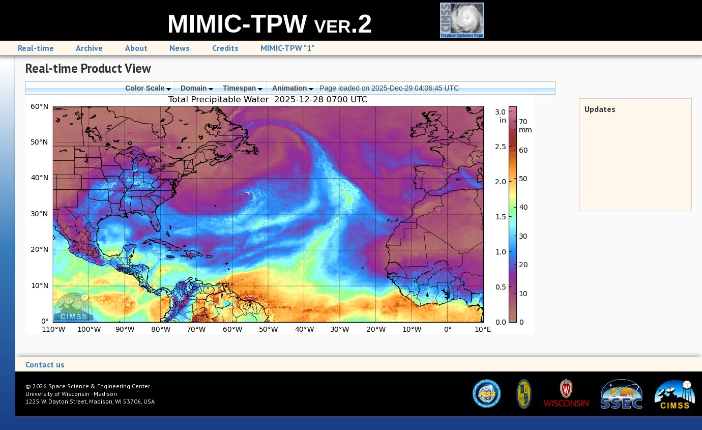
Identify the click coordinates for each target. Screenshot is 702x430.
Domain (197, 88)
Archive (89, 48)
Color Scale (148, 88)
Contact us (45, 364)
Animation (292, 88)
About (136, 48)
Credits (225, 48)
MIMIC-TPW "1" (287, 48)
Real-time (36, 48)
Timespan (242, 88)
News (179, 48)
